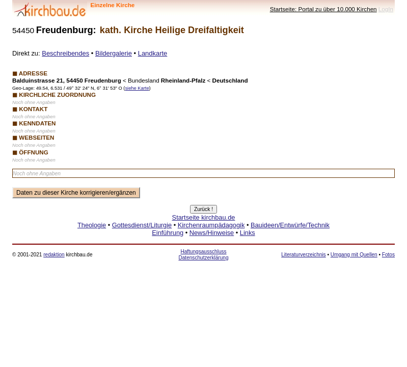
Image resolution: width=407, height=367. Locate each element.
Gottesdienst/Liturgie (142, 225)
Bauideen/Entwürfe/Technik (290, 225)
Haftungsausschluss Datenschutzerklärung (203, 254)
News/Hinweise (211, 233)
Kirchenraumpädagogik (211, 225)
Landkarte (153, 53)
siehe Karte (137, 88)
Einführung (167, 233)
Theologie (91, 225)
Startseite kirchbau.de (203, 217)
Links (247, 233)
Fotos (388, 254)
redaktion (53, 254)
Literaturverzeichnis (303, 254)
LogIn (385, 9)
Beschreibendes (65, 53)
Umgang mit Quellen (354, 254)
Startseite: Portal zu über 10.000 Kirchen (323, 9)
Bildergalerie (113, 53)
